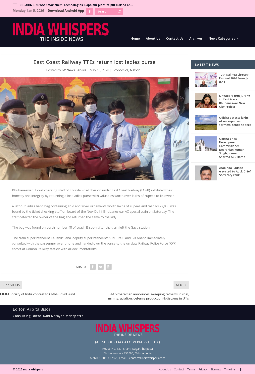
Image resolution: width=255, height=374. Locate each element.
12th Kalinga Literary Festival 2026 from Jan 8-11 (234, 78)
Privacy (203, 369)
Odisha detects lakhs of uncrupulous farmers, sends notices (235, 121)
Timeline (229, 369)
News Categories (222, 39)
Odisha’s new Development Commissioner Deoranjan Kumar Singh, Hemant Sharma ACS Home (232, 148)
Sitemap (216, 369)
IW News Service (74, 70)
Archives (196, 39)
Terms (191, 369)
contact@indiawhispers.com (147, 358)
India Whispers (33, 369)
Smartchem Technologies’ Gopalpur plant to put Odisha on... (89, 5)
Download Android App (66, 10)
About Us (153, 39)
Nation (135, 70)
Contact (179, 369)
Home (135, 39)
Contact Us (174, 39)
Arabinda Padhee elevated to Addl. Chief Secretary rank (235, 171)
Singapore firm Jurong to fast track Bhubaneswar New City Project (234, 101)
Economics (120, 70)
